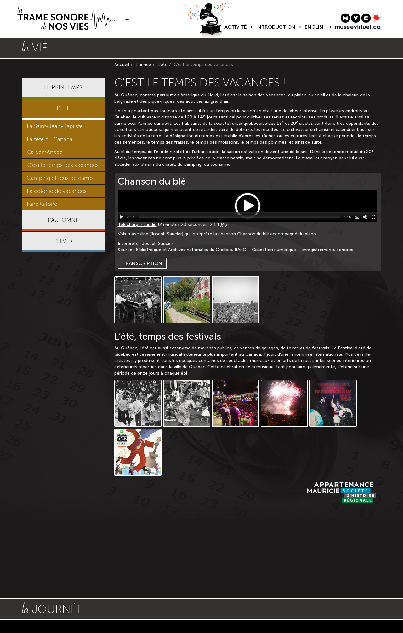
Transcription (142, 263)
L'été (162, 64)
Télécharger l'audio (137, 224)
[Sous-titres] (357, 216)
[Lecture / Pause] (121, 216)
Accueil (121, 64)
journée (52, 608)
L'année (143, 64)
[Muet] (365, 216)
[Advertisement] (63, 353)
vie (35, 47)
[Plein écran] (373, 216)
